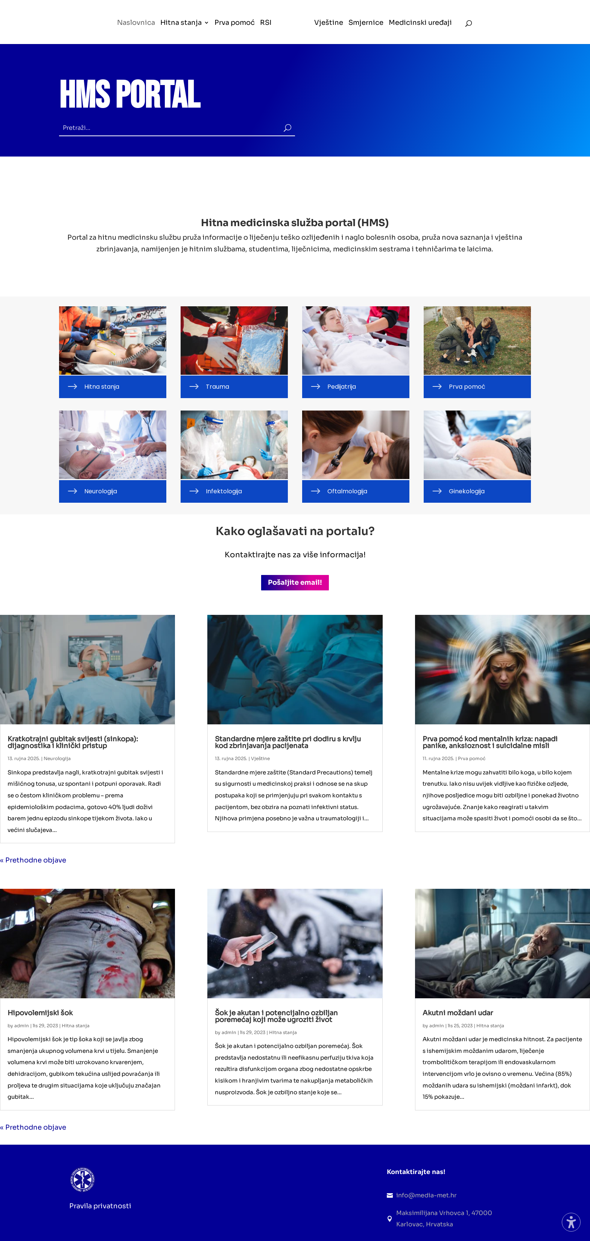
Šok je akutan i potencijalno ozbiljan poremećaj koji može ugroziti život (276, 1016)
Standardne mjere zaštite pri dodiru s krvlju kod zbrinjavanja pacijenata (288, 742)
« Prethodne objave (33, 860)
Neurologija (57, 758)
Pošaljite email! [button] (295, 582)
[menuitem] (136, 32)
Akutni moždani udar (458, 1013)
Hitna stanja (76, 1025)
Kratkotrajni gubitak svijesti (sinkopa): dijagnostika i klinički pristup (73, 742)
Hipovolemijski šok (40, 1013)
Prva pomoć (471, 758)
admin (21, 1025)
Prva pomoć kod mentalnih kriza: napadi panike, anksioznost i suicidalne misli (490, 742)
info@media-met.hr (426, 1195)
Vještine (260, 758)
